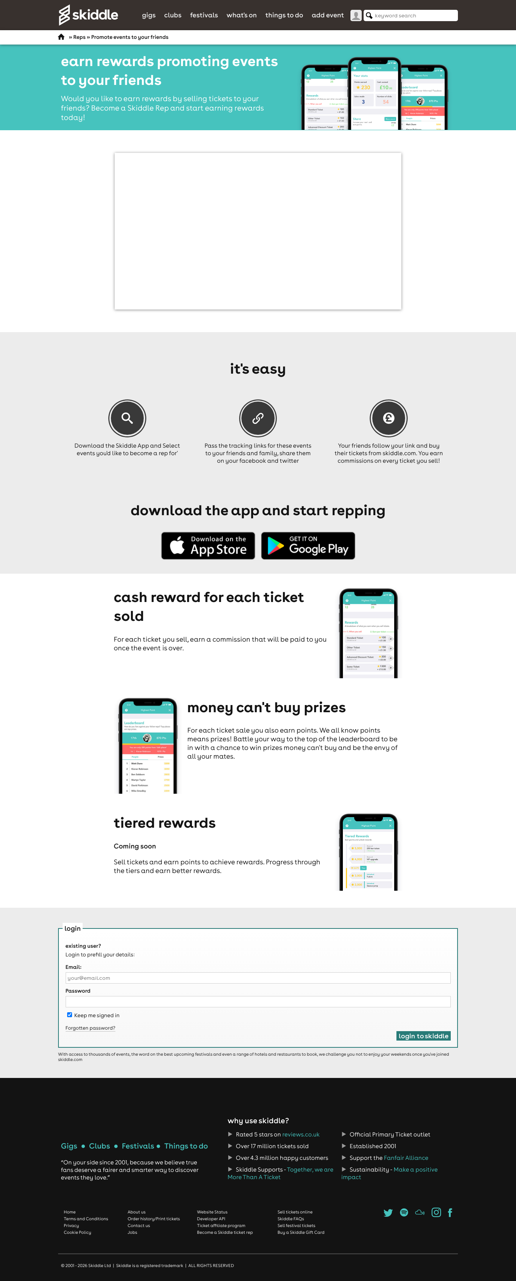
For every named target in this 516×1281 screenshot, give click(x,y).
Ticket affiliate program (221, 1225)
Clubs (172, 15)
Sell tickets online (295, 1212)
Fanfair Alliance (406, 1158)
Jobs (132, 1232)
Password (78, 990)
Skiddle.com (88, 15)
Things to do (284, 15)
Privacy (71, 1225)
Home (70, 1212)
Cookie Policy (77, 1232)
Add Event (328, 15)
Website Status (212, 1212)
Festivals (204, 15)
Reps (79, 37)
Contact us (138, 1225)
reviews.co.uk (300, 1134)
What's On (242, 15)
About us (136, 1212)
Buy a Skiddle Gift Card (301, 1232)
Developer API (211, 1218)
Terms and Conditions (86, 1218)
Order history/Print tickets (153, 1218)
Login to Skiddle (423, 1036)
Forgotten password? (90, 1028)
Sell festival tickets (296, 1225)
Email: (73, 967)
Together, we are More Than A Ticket (280, 1173)
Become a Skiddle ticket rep (225, 1232)
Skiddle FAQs (291, 1218)
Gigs (148, 15)
